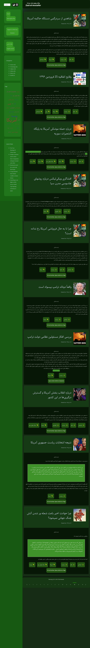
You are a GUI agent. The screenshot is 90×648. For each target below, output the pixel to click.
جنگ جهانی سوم (16, 96)
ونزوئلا (18, 128)
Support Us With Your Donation (13, 31)
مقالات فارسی (9, 44)
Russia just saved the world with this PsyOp (14, 165)
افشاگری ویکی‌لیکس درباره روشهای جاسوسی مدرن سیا (52, 181)
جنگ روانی (13, 124)
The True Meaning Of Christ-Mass (14, 149)
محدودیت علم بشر (12, 91)
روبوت (9, 128)
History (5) (12, 73)
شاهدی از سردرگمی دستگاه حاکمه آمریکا (49, 18)
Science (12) (13, 65)
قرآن (11, 104)
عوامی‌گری (11, 128)
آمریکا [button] (50, 59)
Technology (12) (13, 67)
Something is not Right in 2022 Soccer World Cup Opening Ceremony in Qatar (15, 179)
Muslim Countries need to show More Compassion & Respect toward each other (14, 157)
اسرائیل (17, 104)
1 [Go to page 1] (29, 584)
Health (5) (12, 75)
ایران (19, 120)
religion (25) (13, 69)
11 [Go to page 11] (66, 584)
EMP (12, 95)
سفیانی (14, 103)
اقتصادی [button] (55, 425)
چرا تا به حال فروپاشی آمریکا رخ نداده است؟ (51, 231)
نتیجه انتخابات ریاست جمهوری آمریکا (51, 442)
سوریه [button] (39, 161)
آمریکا (12, 120)
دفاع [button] (70, 59)
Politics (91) (12, 71)
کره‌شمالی (10, 132)
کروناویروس (10, 108)
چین (19, 99)
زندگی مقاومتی (10, 100)
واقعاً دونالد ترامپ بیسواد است (55, 286)
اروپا (18, 107)
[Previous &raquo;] (27, 585)
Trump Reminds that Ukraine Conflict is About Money (15, 172)
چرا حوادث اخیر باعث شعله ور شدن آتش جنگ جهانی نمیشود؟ (49, 515)
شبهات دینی (15, 132)
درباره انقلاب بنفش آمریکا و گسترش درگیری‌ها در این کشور (52, 395)
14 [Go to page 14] (78, 584)
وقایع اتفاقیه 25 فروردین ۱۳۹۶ (55, 76)
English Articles (10, 49)
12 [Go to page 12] (70, 584)
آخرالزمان (15, 128)
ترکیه (9, 103)
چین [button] (47, 112)
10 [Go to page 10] (62, 584)
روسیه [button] (31, 161)
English (8, 4)
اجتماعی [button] (69, 270)
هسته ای (15, 108)
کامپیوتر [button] (57, 211)
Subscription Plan (11, 19)
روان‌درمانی (14, 99)
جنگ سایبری (9, 124)
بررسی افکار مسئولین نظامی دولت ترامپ (49, 336)
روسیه (14, 116)
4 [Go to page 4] (40, 584)
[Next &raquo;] (85, 585)
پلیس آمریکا (18, 124)
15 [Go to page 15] (82, 584)
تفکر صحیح (9, 112)
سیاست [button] (62, 59)
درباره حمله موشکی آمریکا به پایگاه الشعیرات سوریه (52, 131)
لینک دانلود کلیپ (56, 370)
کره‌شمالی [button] (42, 59)
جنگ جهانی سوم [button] (50, 161)
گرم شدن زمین (15, 111)
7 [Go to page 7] (51, 584)
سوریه (18, 91)
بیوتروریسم (8, 95)
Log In (8, 14)
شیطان (19, 111)
